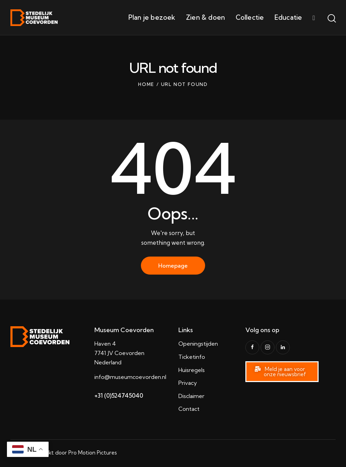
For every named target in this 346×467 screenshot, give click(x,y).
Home (146, 84)
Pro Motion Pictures (92, 452)
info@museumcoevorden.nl (130, 376)
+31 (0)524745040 (118, 395)
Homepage (173, 265)
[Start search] (331, 18)
